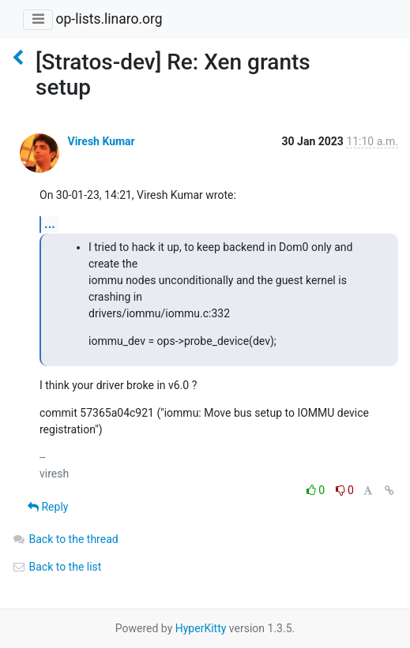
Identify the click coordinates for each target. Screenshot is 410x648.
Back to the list (56, 566)
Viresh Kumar (100, 141)
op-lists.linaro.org (108, 19)
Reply (48, 506)
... (49, 223)
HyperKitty (201, 628)
